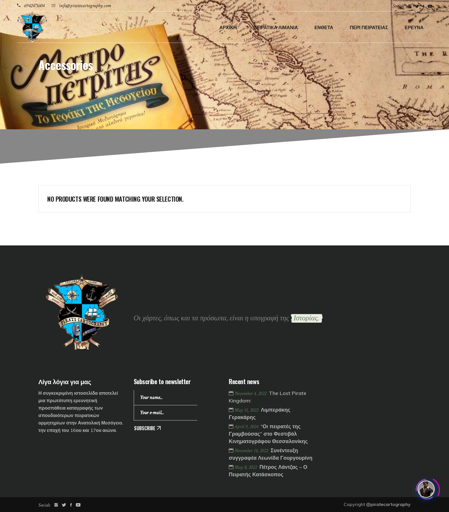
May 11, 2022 (247, 410)
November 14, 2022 (252, 450)
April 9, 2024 (247, 426)
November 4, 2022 (251, 393)
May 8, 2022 (246, 467)
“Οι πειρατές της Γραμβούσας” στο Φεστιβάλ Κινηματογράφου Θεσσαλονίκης (268, 433)
